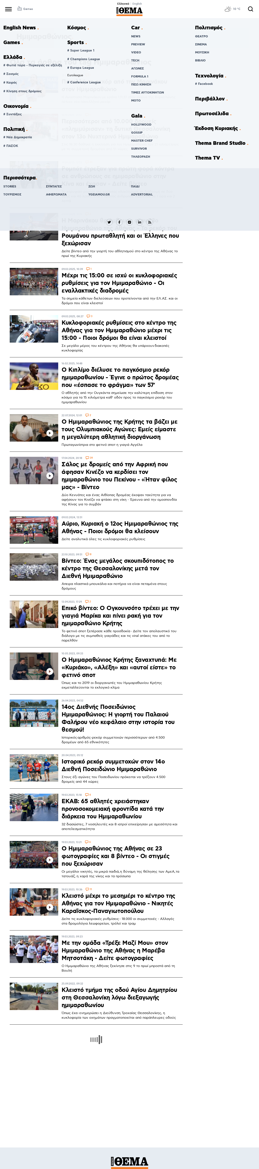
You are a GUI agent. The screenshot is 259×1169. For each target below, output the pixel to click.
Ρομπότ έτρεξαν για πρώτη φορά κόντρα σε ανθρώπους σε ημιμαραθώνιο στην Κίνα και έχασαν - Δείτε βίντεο (118, 176)
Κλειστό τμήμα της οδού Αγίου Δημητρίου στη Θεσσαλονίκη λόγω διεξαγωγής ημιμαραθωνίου (119, 997)
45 (91, 162)
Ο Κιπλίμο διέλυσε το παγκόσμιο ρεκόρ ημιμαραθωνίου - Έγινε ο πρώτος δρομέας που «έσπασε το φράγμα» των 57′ (120, 377)
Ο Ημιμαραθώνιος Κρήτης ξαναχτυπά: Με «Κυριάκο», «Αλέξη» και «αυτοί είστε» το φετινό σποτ (119, 667)
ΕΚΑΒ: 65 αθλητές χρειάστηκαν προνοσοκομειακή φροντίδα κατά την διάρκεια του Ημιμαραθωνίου (113, 809)
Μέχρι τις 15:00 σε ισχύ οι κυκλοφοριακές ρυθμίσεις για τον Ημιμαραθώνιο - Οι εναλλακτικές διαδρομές (119, 283)
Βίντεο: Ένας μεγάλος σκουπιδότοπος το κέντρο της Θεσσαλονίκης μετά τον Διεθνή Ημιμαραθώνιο (118, 568)
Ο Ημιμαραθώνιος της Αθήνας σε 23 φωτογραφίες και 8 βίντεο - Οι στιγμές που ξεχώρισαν (116, 856)
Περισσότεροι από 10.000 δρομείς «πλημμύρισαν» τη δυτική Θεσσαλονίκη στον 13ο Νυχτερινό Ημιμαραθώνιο (116, 129)
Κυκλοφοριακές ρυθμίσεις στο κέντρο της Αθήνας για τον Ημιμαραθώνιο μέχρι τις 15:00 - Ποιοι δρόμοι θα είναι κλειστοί (119, 330)
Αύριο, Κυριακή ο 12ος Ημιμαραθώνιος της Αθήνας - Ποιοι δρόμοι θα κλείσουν (120, 527)
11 (91, 889)
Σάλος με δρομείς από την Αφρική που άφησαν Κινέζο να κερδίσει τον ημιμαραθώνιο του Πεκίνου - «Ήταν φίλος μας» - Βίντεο (119, 476)
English (137, 3)
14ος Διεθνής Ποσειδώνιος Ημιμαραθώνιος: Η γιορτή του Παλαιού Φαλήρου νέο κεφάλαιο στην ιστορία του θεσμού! (118, 718)
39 (91, 458)
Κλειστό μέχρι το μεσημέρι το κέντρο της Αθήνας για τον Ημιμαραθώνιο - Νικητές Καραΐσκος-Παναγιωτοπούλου (118, 903)
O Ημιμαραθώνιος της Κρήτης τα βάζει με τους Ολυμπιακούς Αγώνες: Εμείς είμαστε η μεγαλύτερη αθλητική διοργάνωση (119, 429)
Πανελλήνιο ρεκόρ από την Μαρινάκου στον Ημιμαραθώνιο (114, 85)
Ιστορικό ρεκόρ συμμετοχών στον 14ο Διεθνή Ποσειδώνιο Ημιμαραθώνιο (113, 765)
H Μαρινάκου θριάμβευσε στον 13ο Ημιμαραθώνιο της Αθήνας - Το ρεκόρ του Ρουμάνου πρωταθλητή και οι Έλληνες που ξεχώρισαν (120, 232)
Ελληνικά (123, 3)
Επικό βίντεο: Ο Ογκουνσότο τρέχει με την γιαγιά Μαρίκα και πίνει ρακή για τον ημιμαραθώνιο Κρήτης (120, 616)
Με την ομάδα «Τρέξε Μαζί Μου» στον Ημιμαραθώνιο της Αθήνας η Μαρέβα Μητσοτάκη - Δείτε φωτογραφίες (115, 950)
